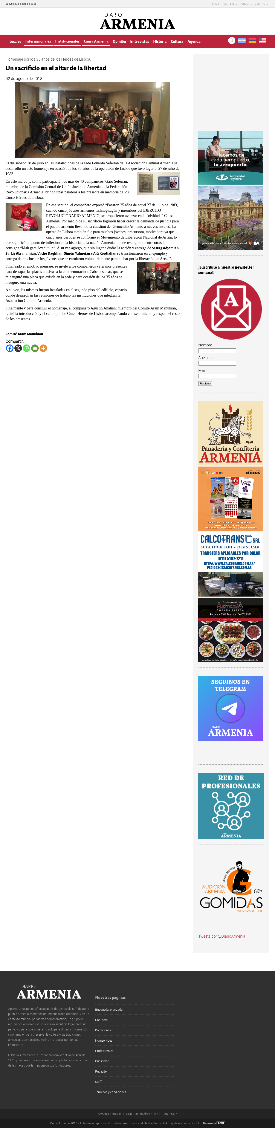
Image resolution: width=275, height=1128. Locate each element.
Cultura (177, 41)
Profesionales (104, 1051)
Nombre (205, 344)
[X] (18, 348)
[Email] (35, 348)
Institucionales (67, 41)
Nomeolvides (103, 1040)
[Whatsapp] (26, 348)
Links (233, 3)
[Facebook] (10, 348)
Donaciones (103, 1030)
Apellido (205, 357)
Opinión (119, 41)
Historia (160, 41)
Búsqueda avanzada (109, 1009)
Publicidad (102, 1061)
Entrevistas (139, 41)
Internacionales (38, 41)
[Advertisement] (231, 91)
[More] (43, 348)
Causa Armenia (96, 41)
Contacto (261, 3)
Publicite (246, 3)
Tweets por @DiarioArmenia (221, 936)
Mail (202, 370)
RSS (225, 3)
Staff (216, 3)
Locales (15, 41)
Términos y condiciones (110, 1092)
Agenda (194, 41)
